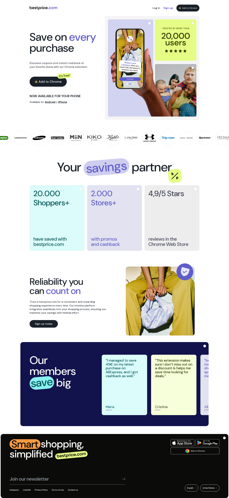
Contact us (73, 490)
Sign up (168, 8)
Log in (156, 8)
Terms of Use (58, 490)
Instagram (14, 490)
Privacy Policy (41, 490)
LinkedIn (27, 490)
